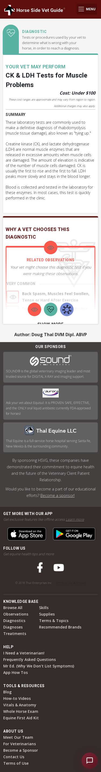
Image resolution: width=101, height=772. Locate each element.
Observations (15, 614)
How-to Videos (17, 698)
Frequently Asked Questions (29, 659)
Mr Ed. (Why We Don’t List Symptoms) (38, 666)
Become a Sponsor (20, 750)
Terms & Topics (53, 620)
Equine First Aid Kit (21, 717)
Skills (43, 607)
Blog (7, 691)
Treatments (14, 633)
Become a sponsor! (57, 495)
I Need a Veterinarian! (23, 653)
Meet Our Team (18, 737)
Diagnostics (14, 620)
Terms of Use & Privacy (71, 583)
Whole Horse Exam (20, 711)
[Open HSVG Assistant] (90, 761)
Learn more (75, 519)
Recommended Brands (60, 627)
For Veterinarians (19, 743)
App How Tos (15, 672)
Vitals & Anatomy (19, 704)
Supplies (47, 614)
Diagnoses (13, 627)
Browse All (12, 607)
